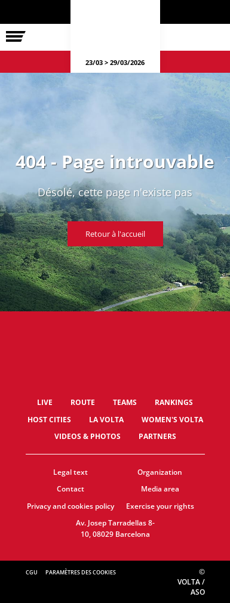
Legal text (70, 472)
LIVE (45, 402)
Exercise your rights (160, 506)
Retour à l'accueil (115, 233)
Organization (159, 472)
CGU (32, 572)
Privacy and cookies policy (70, 506)
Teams (125, 402)
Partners (157, 436)
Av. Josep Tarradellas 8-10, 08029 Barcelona (115, 528)
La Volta (106, 420)
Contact (70, 489)
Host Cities (49, 420)
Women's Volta (172, 420)
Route (82, 402)
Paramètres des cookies (80, 572)
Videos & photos (87, 436)
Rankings (174, 402)
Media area (160, 489)
